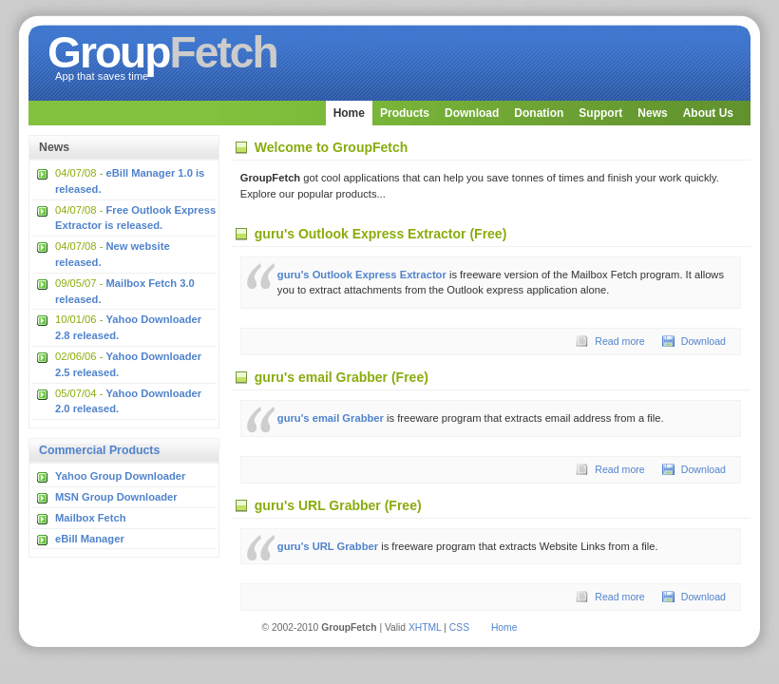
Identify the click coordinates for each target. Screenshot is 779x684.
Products (404, 113)
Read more (620, 341)
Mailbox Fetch (90, 517)
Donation (538, 113)
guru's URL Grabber (327, 546)
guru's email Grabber (330, 418)
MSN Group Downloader (116, 497)
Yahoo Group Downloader (120, 476)
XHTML (425, 627)
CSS (459, 627)
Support (600, 113)
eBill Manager (89, 538)
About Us (708, 113)
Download (472, 113)
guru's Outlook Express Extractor (361, 274)
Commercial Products (99, 450)
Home (349, 113)
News (652, 113)
